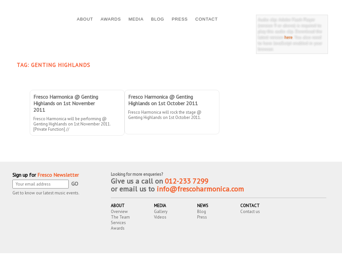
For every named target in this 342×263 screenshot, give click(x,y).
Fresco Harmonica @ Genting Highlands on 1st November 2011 (65, 103)
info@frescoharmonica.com (200, 188)
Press (202, 217)
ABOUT (85, 19)
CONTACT (206, 19)
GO (74, 183)
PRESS (180, 19)
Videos (160, 217)
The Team (120, 217)
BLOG (157, 19)
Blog (201, 211)
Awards (118, 228)
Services (118, 222)
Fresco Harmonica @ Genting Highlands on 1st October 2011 (163, 100)
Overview (119, 211)
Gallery (160, 211)
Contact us (250, 211)
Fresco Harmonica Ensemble (84, 258)
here (288, 37)
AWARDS (111, 19)
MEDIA (136, 19)
